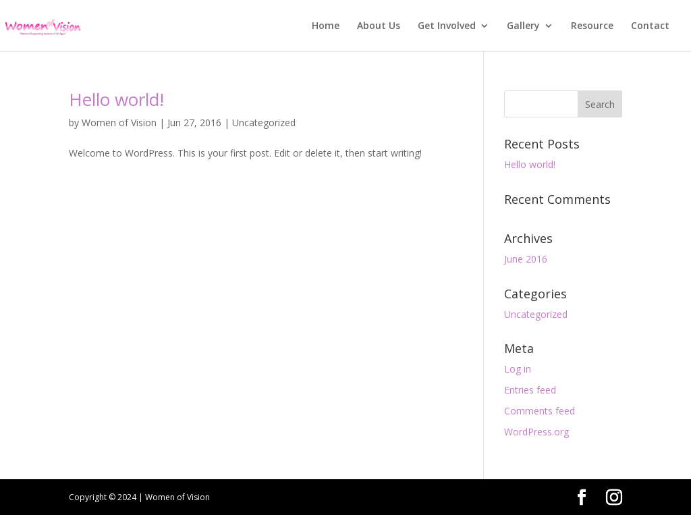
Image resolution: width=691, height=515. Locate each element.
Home (325, 26)
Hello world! (116, 99)
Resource (592, 26)
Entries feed (530, 389)
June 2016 (525, 258)
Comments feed (539, 410)
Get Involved (447, 26)
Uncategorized (264, 122)
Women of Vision (119, 122)
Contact (650, 26)
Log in (517, 368)
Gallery (523, 26)
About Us (378, 26)
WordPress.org (536, 431)
